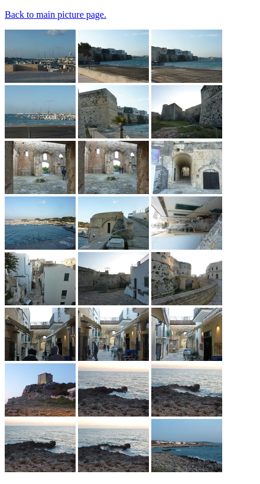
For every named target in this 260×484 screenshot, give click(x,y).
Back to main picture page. (55, 14)
